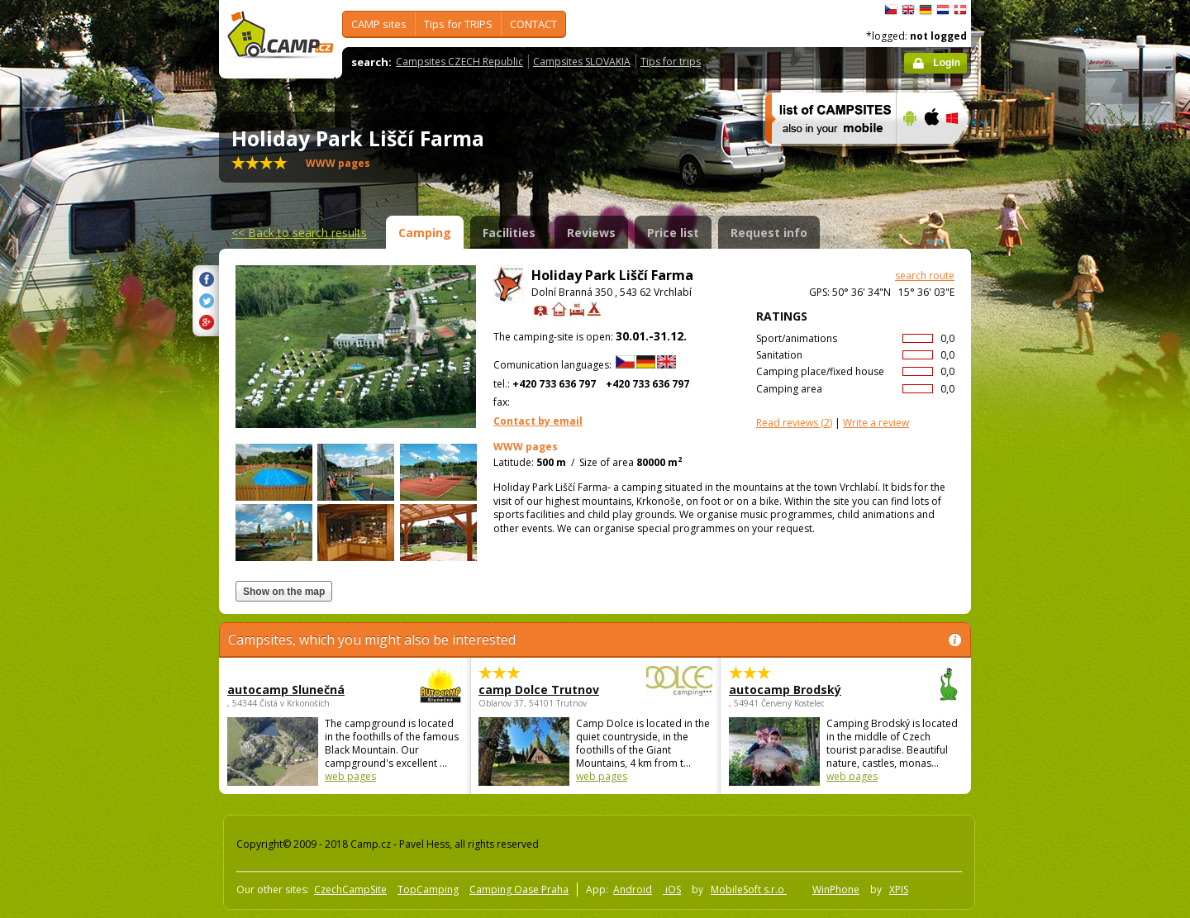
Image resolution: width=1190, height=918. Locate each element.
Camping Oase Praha (519, 889)
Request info (769, 232)
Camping (424, 232)
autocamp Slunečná (299, 689)
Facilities (509, 232)
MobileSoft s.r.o (749, 889)
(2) (794, 423)
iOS (672, 889)
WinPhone (835, 889)
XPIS (898, 889)
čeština (890, 10)
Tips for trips (670, 62)
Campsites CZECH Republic (459, 62)
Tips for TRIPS (458, 24)
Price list (673, 232)
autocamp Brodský (800, 689)
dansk (960, 10)
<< (299, 232)
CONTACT (533, 24)
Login (946, 63)
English (908, 10)
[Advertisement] (1040, 496)
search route (924, 276)
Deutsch (925, 10)
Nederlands (943, 10)
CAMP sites (379, 24)
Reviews (591, 232)
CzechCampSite (350, 889)
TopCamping (428, 889)
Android (632, 889)
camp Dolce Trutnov (549, 689)
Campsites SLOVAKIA (582, 62)
